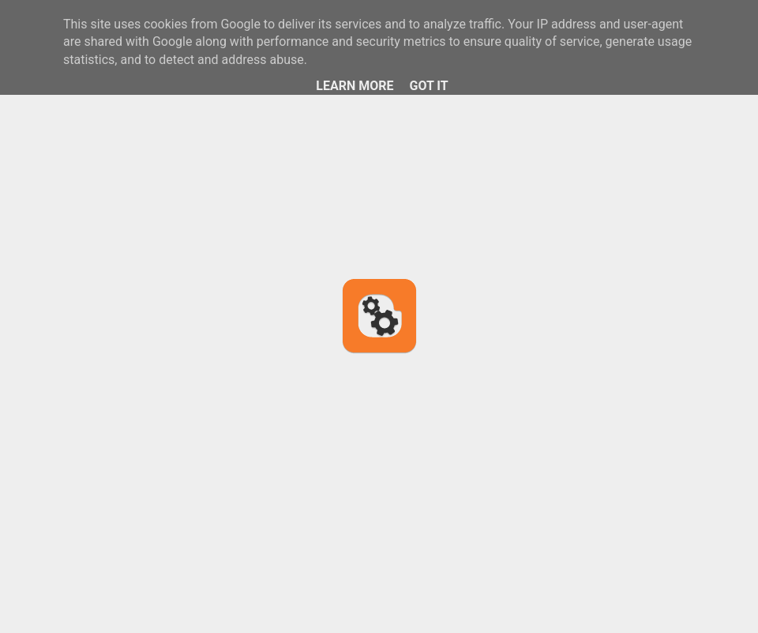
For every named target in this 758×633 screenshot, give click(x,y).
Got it (428, 85)
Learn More (354, 85)
